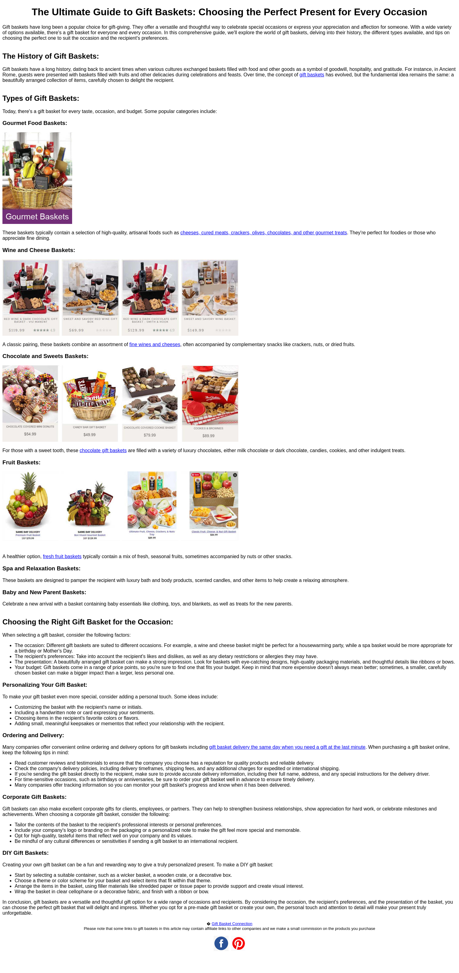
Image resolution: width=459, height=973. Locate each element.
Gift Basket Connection (232, 923)
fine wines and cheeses (154, 344)
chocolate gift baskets (103, 450)
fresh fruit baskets (62, 556)
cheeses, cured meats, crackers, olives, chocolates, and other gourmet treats (263, 232)
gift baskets (311, 74)
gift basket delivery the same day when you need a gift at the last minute (287, 747)
